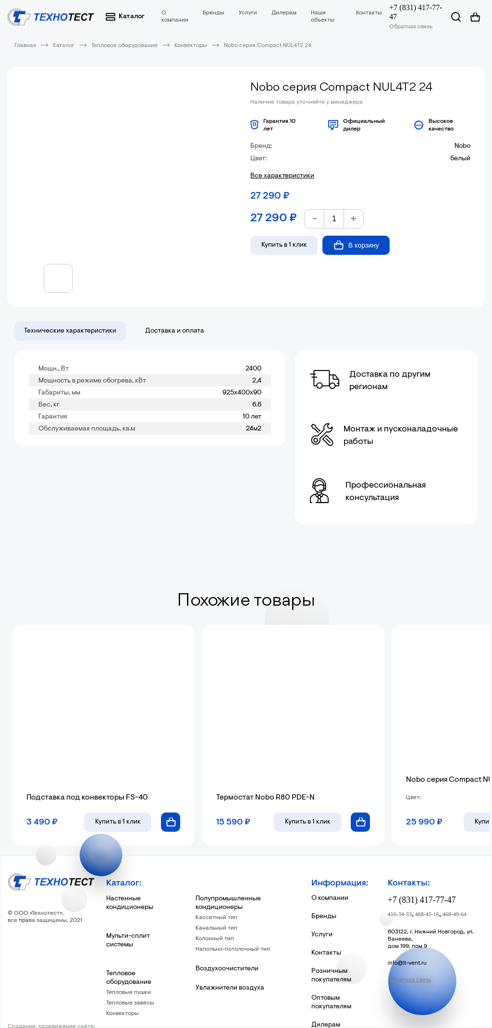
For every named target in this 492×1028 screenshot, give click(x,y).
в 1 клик (118, 822)
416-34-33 (400, 914)
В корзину (356, 245)
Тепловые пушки (128, 992)
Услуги (248, 13)
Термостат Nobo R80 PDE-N (265, 797)
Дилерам (283, 13)
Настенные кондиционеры (129, 903)
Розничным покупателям (331, 975)
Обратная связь (410, 27)
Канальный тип (216, 928)
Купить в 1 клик (284, 245)
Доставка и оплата (174, 331)
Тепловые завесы (130, 1003)
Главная (25, 45)
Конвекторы (190, 45)
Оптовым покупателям (331, 1002)
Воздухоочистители (227, 969)
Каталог (125, 17)
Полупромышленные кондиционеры (228, 903)
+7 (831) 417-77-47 (415, 12)
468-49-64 (455, 914)
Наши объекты (322, 16)
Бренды (213, 13)
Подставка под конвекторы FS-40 (87, 797)
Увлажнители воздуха (230, 988)
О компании (174, 16)
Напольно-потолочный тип (233, 949)
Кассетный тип (216, 917)
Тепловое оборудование (124, 45)
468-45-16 (427, 914)
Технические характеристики (70, 331)
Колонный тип (215, 939)
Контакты (369, 13)
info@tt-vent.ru (407, 963)
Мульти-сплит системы (128, 940)
